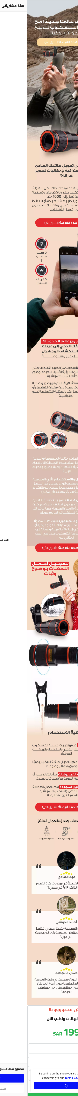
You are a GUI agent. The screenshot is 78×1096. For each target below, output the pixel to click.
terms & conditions (50, 1077)
